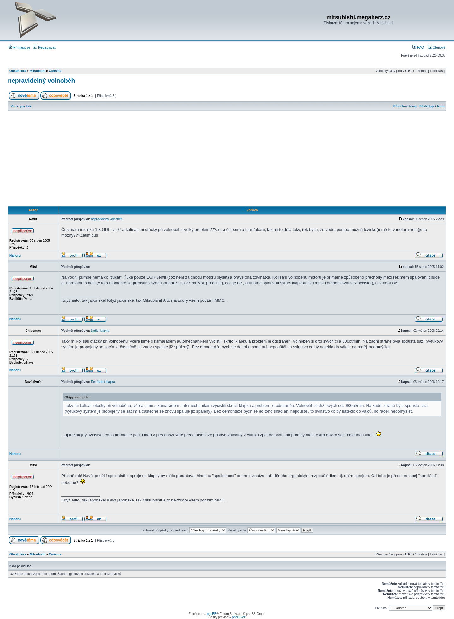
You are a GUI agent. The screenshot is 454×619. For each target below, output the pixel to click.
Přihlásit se (19, 47)
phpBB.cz (239, 617)
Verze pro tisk (21, 106)
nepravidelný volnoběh (41, 80)
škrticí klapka (100, 330)
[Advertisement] (227, 158)
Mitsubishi (37, 71)
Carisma (55, 71)
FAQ (418, 47)
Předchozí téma (405, 106)
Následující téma (431, 106)
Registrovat (44, 47)
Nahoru (15, 255)
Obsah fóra (17, 71)
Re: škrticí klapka (103, 382)
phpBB (211, 614)
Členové (436, 47)
